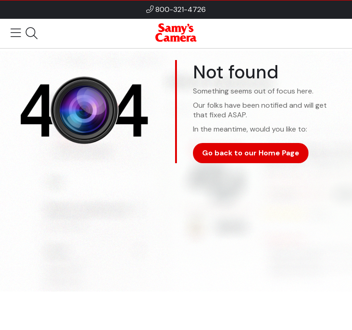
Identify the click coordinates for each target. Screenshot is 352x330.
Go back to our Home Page (250, 153)
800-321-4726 (180, 9)
